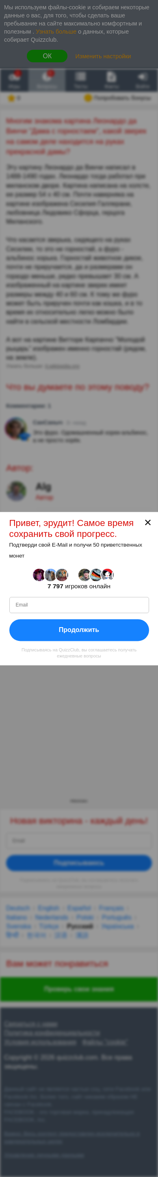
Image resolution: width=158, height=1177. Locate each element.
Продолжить (79, 629)
